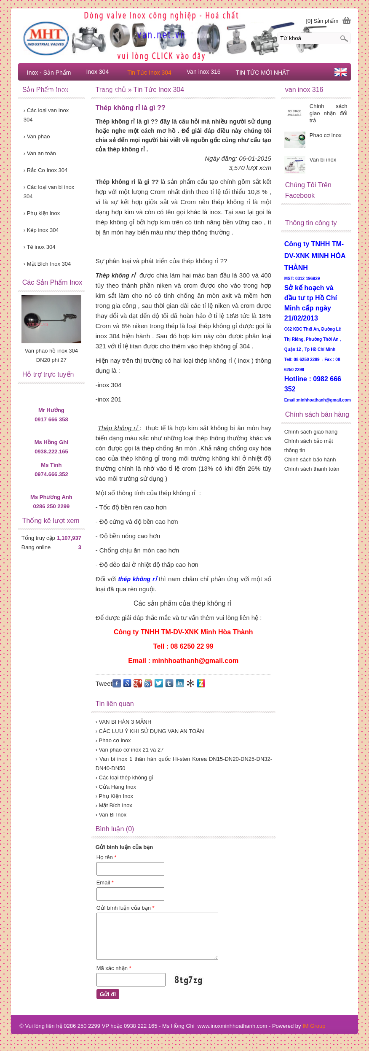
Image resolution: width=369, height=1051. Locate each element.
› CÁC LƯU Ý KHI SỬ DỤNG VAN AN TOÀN (150, 731)
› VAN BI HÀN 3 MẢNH (124, 722)
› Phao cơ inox (113, 740)
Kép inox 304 (41, 230)
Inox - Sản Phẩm (49, 72)
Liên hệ (108, 90)
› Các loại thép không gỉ (124, 777)
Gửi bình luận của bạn (125, 908)
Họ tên (106, 857)
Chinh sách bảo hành (310, 459)
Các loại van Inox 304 (46, 115)
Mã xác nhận (113, 968)
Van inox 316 (204, 71)
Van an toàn (40, 153)
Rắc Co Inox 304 (46, 170)
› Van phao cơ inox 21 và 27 (130, 749)
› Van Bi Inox (111, 814)
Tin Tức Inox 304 (149, 72)
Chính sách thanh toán (312, 469)
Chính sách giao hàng (310, 431)
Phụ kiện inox (42, 213)
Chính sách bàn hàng (56, 89)
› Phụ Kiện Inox (114, 796)
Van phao (37, 136)
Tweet (104, 683)
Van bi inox (323, 159)
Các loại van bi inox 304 (49, 191)
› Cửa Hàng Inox (116, 787)
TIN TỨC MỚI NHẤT (263, 72)
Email (105, 882)
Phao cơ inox (326, 135)
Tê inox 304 (40, 247)
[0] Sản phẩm (322, 21)
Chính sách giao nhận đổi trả (329, 113)
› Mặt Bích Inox (114, 805)
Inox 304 (97, 71)
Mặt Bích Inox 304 (47, 264)
